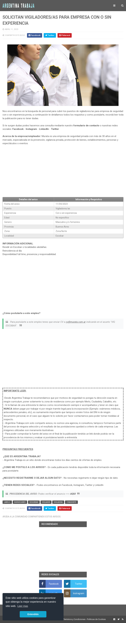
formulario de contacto (86, 125)
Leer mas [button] (22, 606)
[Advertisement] (63, 171)
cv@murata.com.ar (76, 322)
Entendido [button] (33, 614)
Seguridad (34, 502)
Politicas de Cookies (96, 619)
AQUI (73, 493)
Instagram (31, 129)
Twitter (55, 129)
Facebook (18, 129)
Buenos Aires (20, 502)
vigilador (46, 502)
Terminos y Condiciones (74, 619)
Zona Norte (71, 502)
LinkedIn (44, 129)
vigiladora (58, 502)
